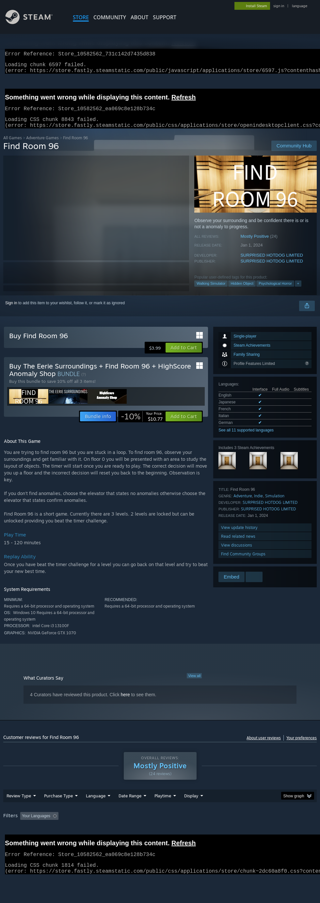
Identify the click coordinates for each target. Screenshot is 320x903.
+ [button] (298, 291)
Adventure (242, 503)
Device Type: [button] (38, 841)
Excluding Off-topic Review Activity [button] (102, 833)
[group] (160, 837)
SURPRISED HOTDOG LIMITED (271, 263)
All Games (12, 145)
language (299, 6)
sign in (278, 6)
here (125, 702)
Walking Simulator (211, 291)
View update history (239, 535)
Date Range (130, 812)
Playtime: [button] (153, 833)
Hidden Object (242, 291)
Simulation (274, 503)
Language (95, 812)
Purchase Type (58, 812)
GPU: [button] (9, 841)
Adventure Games (42, 145)
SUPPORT (164, 17)
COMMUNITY (109, 17)
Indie (258, 503)
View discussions (236, 552)
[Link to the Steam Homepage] (34, 22)
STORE (81, 17)
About (139, 17)
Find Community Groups (243, 561)
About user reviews (264, 745)
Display (191, 812)
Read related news (238, 544)
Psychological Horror (275, 291)
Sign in (11, 311)
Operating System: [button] (254, 833)
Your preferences (301, 745)
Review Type (19, 812)
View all (194, 683)
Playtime (162, 812)
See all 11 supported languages (246, 438)
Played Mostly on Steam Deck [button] (199, 833)
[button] (183, 355)
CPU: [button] (288, 833)
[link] (142, 424)
